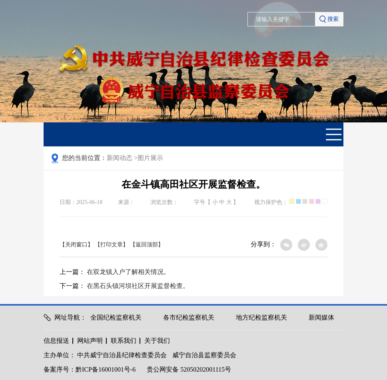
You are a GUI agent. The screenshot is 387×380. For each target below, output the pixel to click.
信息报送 (56, 340)
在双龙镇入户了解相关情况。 (128, 271)
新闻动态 (122, 157)
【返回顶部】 (147, 245)
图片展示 (150, 157)
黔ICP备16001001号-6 (106, 369)
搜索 (329, 19)
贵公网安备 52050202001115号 (189, 369)
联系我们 (123, 340)
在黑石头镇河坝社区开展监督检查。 (138, 285)
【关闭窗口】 (76, 245)
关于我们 (157, 340)
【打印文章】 (111, 245)
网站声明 (90, 340)
